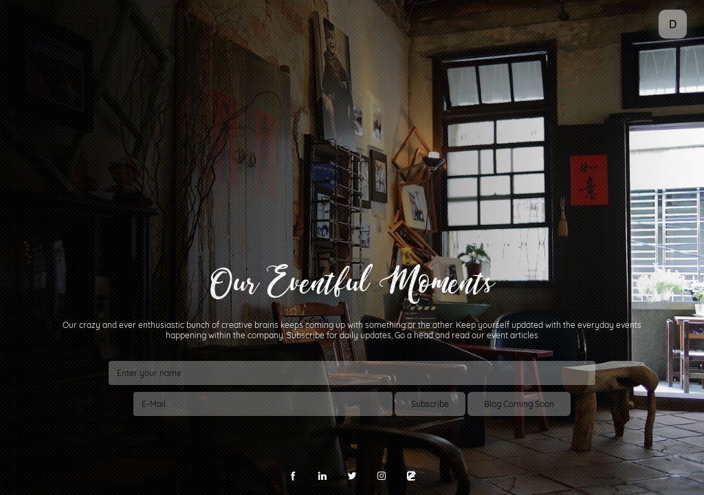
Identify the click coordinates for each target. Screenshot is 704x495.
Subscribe (430, 404)
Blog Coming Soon (519, 404)
